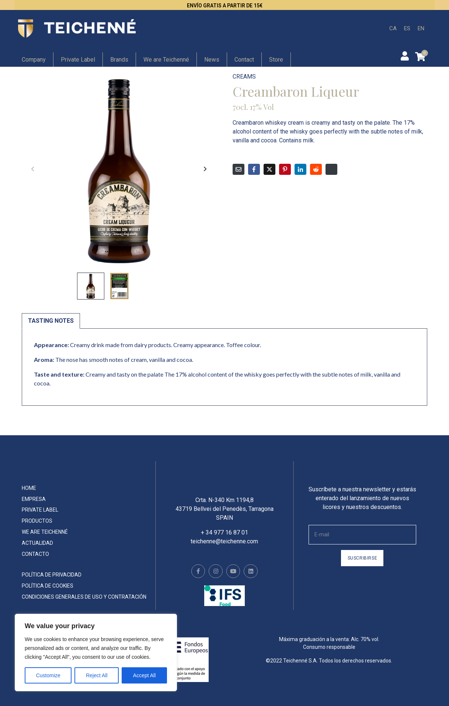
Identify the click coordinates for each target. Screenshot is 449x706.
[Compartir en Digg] (331, 169)
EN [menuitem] (421, 28)
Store (276, 59)
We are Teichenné (166, 59)
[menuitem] (393, 29)
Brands (119, 59)
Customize (48, 675)
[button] (205, 169)
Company (34, 59)
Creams (244, 76)
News (211, 59)
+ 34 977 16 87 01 (224, 537)
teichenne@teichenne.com (224, 546)
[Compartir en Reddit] (316, 169)
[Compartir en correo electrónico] (238, 169)
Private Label (78, 59)
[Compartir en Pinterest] (285, 169)
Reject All (96, 675)
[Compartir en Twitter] (269, 169)
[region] (96, 652)
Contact (244, 59)
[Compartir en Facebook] (254, 169)
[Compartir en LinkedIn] (300, 169)
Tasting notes (51, 320)
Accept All (144, 675)
